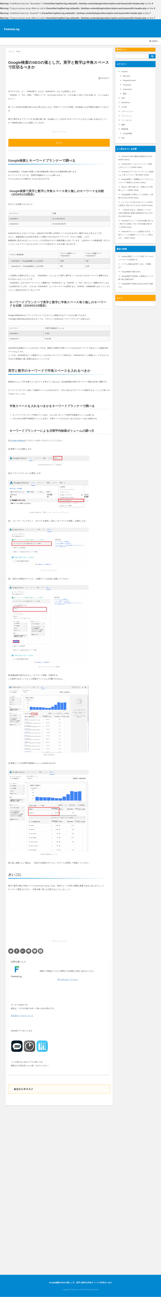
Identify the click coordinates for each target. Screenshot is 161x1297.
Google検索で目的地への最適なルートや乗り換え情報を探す (135, 277)
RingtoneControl (129, 80)
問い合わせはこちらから (68, 979)
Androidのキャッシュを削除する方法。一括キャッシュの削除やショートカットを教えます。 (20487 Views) (135, 234)
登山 (123, 138)
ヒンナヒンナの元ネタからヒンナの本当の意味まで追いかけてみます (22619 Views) (135, 203)
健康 (123, 125)
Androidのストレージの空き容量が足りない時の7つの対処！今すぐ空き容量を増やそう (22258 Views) (135, 224)
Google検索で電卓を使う (131, 272)
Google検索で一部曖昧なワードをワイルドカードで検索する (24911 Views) (135, 180)
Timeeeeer (127, 85)
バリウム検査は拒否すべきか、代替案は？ (134, 265)
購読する (121, 49)
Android (124, 72)
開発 (124, 94)
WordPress (125, 103)
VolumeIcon (127, 89)
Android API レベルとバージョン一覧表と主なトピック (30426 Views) (135, 165)
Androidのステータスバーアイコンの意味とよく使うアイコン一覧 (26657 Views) (135, 173)
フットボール (126, 120)
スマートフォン (127, 111)
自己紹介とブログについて (22, 1016)
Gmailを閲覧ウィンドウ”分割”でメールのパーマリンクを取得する (135, 258)
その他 (124, 107)
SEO (123, 98)
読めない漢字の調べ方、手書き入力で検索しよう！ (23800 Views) (135, 188)
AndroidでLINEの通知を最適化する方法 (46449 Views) (135, 158)
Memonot (126, 76)
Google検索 (127, 133)
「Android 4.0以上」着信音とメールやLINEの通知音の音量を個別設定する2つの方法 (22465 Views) (135, 213)
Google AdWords (18, 440)
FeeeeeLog (11, 29)
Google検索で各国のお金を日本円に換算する (135, 285)
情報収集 (124, 129)
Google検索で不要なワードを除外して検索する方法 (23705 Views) (135, 196)
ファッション (126, 116)
